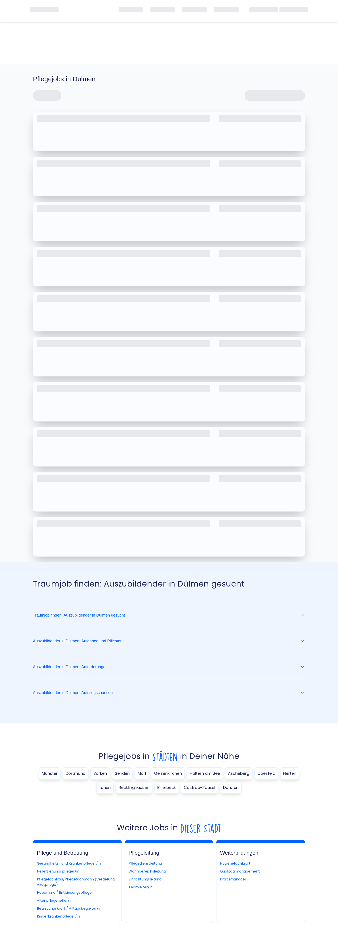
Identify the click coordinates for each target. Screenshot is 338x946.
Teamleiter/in (140, 887)
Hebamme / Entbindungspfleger (65, 892)
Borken (100, 773)
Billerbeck (166, 787)
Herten (289, 773)
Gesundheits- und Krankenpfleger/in (69, 863)
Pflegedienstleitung (145, 863)
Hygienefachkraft (235, 863)
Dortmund (75, 773)
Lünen (105, 787)
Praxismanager (233, 879)
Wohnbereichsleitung (147, 871)
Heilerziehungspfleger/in (58, 871)
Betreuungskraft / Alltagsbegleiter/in (69, 908)
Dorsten (231, 787)
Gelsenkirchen (168, 773)
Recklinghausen (134, 787)
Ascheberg (238, 773)
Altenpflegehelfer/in (54, 900)
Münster (50, 773)
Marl (142, 773)
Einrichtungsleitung (145, 879)
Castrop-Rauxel (199, 787)
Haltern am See (205, 773)
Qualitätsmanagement (240, 871)
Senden (122, 773)
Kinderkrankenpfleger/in (58, 916)
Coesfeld (266, 773)
